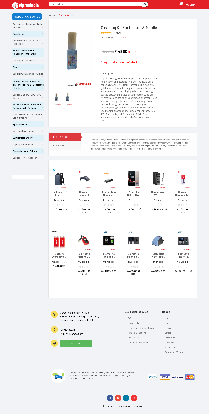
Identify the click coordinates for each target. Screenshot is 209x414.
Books (16, 67)
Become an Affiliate (174, 352)
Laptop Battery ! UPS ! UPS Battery (27, 96)
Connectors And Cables (25, 151)
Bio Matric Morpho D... (84, 255)
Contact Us (170, 337)
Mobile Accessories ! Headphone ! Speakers (24, 52)
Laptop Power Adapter (25, 157)
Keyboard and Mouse (23, 131)
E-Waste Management (138, 342)
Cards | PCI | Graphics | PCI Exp (28, 73)
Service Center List (136, 337)
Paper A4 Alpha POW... (133, 193)
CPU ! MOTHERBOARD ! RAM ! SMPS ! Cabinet (27, 116)
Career (168, 332)
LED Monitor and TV (23, 137)
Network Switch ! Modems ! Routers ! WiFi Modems (27, 106)
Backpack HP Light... (59, 193)
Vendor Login (171, 347)
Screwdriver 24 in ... (158, 193)
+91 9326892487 (68, 329)
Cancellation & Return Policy (141, 328)
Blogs (167, 323)
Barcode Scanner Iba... (183, 193)
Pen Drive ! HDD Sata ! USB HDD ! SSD (26, 42)
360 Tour (75, 343)
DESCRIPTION (60, 138)
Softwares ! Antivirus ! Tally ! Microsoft (28, 26)
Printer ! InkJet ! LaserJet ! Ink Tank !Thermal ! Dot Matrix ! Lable (28, 84)
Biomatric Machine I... (133, 255)
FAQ (129, 318)
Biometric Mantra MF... (158, 255)
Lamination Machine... (109, 193)
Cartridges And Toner (24, 60)
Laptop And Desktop (23, 144)
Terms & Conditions (137, 332)
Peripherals (19, 33)
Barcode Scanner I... (84, 193)
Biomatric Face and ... (108, 255)
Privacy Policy (134, 323)
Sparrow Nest (20, 124)
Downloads (170, 342)
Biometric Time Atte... (183, 255)
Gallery (168, 328)
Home (52, 15)
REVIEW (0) (59, 147)
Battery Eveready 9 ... (59, 255)
